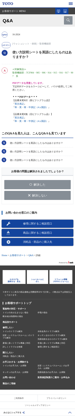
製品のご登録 (9, 383)
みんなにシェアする (12, 412)
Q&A (30, 255)
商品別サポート (10, 322)
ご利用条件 (19, 398)
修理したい (8, 327)
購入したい (8, 352)
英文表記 (19, 104)
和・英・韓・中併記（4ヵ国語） (31, 107)
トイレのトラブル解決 (12, 331)
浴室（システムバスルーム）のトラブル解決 (18, 336)
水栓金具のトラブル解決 (48, 331)
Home (4, 255)
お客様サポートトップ (18, 303)
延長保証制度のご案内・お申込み (54, 377)
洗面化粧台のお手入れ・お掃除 (51, 372)
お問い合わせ (9, 377)
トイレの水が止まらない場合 (15, 312)
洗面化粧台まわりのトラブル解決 (52, 339)
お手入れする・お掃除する (15, 362)
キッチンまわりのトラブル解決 (51, 335)
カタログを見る (58, 11)
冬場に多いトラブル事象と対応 (51, 343)
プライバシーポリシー (56, 398)
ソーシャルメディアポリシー (37, 405)
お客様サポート (18, 255)
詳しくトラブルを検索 (12, 347)
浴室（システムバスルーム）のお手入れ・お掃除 (53, 366)
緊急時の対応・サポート (14, 308)
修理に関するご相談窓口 (37, 223)
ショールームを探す (65, 11)
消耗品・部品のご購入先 (37, 241)
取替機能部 (45, 43)
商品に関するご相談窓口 (37, 232)
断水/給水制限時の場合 (13, 316)
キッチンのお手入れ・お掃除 (15, 372)
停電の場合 (42, 312)
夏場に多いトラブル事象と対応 (16, 343)
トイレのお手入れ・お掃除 (14, 365)
